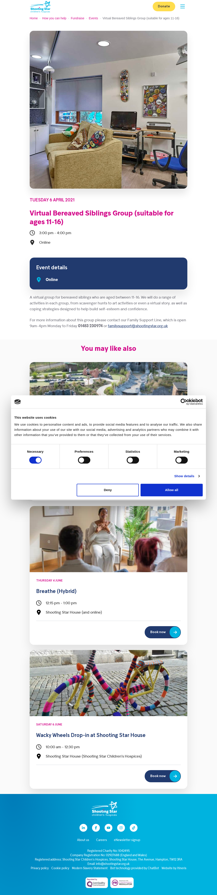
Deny (108, 490)
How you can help (54, 18)
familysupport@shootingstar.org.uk (138, 326)
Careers (101, 840)
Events (93, 18)
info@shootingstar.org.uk (113, 864)
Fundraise (77, 18)
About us (83, 840)
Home (34, 18)
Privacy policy (40, 868)
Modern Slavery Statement (90, 868)
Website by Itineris (174, 868)
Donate (164, 6)
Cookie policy (60, 868)
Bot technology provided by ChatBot (134, 868)
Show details (184, 476)
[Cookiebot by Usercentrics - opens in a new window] (184, 402)
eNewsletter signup (127, 840)
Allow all (171, 490)
